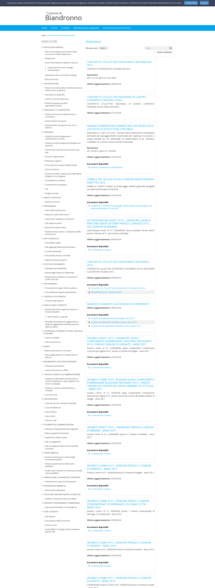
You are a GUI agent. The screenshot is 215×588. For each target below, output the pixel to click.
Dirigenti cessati (51, 193)
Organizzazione (51, 83)
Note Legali (146, 585)
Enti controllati (51, 238)
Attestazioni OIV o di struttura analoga (61, 75)
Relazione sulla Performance (57, 214)
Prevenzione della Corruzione (57, 521)
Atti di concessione (53, 342)
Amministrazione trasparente (86, 28)
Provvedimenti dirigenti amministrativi (60, 292)
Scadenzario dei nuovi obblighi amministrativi (60, 68)
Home (44, 28)
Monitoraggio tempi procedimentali (59, 272)
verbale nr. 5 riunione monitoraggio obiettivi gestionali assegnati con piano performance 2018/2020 (128, 188)
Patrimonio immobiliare (54, 366)
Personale (48, 132)
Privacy (156, 585)
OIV (46, 189)
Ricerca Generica (164, 52)
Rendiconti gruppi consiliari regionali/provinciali (56, 104)
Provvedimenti (50, 283)
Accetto (204, 3)
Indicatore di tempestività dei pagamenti (61, 429)
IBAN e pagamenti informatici (57, 433)
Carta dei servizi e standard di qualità (60, 403)
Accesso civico (51, 525)
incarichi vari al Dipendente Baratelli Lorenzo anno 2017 (114, 294)
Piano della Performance (55, 210)
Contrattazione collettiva (55, 180)
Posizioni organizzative (54, 156)
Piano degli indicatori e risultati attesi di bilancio (61, 356)
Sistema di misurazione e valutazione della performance (63, 232)
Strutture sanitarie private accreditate (62, 494)
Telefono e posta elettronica (57, 99)
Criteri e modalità (52, 337)
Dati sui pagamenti (53, 441)
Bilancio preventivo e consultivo (58, 350)
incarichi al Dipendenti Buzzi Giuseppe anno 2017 (111, 287)
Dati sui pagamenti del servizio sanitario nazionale (61, 447)
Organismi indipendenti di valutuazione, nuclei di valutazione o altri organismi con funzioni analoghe (62, 381)
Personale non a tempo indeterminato (61, 165)
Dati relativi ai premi (53, 223)
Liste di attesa (51, 412)
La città (54, 28)
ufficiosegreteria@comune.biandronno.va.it (109, 572)
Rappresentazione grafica (56, 260)
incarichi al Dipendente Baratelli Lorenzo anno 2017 (112, 290)
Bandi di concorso (52, 197)
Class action (50, 416)
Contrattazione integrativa (56, 184)
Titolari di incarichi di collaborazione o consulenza (60, 115)
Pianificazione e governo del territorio (62, 477)
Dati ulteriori (50, 516)
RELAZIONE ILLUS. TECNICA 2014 (104, 261)
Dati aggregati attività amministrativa (60, 247)
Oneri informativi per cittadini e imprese (61, 62)
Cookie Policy (167, 585)
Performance (50, 206)
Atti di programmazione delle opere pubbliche (59, 465)
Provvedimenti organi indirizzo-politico (61, 288)
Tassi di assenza (52, 169)
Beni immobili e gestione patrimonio (60, 361)
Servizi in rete (50, 420)
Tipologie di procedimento (56, 268)
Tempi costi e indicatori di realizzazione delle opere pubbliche (63, 471)
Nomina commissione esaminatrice (105, 154)
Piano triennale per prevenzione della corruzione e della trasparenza (61, 52)
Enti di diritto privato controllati (57, 255)
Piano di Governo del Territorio (117, 28)
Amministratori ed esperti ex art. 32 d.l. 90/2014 (61, 126)
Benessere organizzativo (55, 227)
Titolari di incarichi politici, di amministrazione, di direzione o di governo (64, 89)
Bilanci (47, 346)
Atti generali (50, 58)
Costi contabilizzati (53, 407)
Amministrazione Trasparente (64, 35)
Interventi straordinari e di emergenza (62, 503)
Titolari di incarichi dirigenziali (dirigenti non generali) (63, 144)
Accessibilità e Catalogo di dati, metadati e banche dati (62, 530)
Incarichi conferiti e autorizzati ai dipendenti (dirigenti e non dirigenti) (63, 174)
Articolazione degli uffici (55, 94)
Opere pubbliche (51, 453)
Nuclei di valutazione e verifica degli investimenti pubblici (60, 458)
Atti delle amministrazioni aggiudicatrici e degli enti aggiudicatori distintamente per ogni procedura (62, 324)
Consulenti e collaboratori (57, 110)
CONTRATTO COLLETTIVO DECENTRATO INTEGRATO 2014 (114, 258)
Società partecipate (53, 251)
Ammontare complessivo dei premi (59, 219)
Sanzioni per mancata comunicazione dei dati (62, 151)
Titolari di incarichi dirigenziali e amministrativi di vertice (58, 137)
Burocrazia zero (51, 79)
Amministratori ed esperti (55, 121)
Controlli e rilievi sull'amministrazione (62, 374)
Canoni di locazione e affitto (56, 370)
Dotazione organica (53, 161)
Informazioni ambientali (55, 486)
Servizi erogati (51, 399)
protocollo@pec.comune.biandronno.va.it (107, 574)
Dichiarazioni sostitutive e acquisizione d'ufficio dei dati (61, 278)
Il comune (65, 28)
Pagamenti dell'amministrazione (59, 424)
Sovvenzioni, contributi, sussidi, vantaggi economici (63, 332)
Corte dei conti (51, 394)
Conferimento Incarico (100, 227)
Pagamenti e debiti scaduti (56, 437)
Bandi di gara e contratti (55, 305)
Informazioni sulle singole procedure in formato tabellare (61, 310)
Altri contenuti (51, 511)
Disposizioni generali (53, 47)
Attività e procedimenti (54, 264)
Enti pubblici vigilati (53, 243)
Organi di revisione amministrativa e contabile (60, 389)
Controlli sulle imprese (55, 296)
